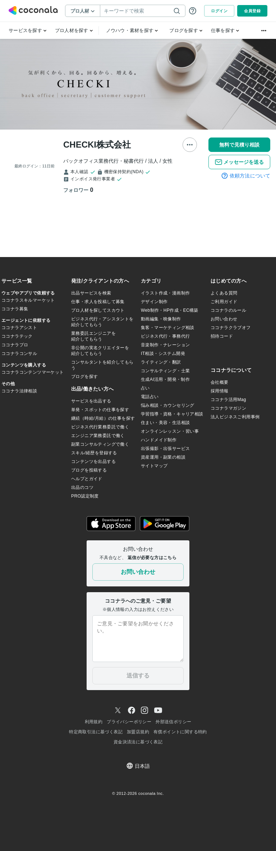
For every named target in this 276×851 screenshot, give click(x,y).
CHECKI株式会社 (97, 144)
